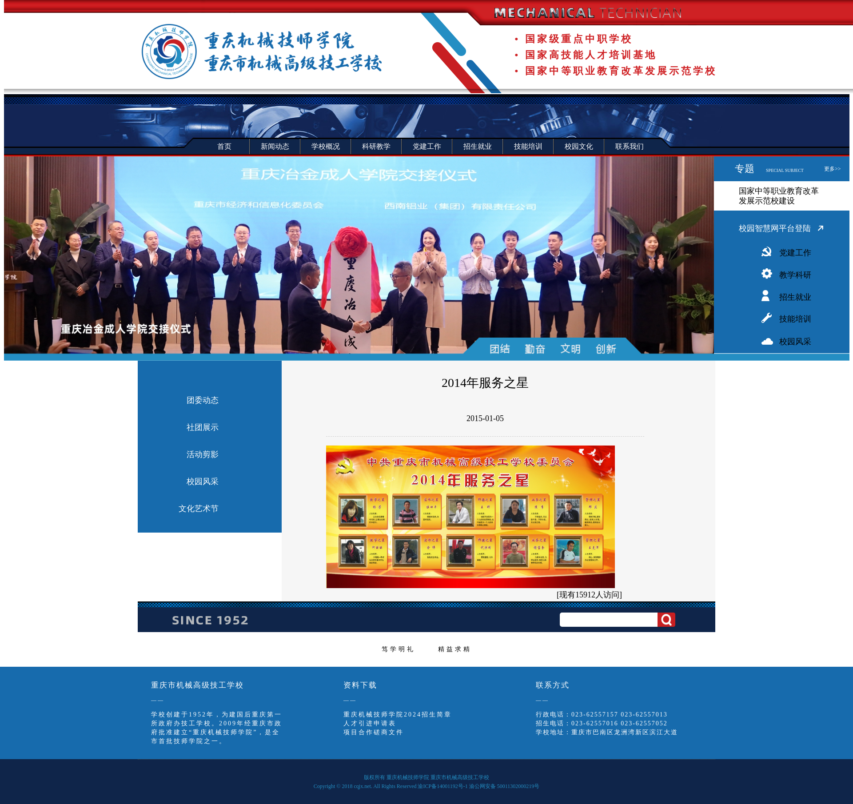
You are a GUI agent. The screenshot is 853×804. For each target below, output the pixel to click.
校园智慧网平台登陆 (775, 228)
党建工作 (795, 252)
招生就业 (795, 297)
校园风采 (795, 341)
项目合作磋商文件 (373, 732)
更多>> (832, 169)
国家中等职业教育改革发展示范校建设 (779, 196)
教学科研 (795, 275)
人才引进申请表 (369, 723)
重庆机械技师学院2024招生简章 (397, 714)
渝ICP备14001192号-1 (442, 786)
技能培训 (795, 318)
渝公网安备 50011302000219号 (504, 786)
